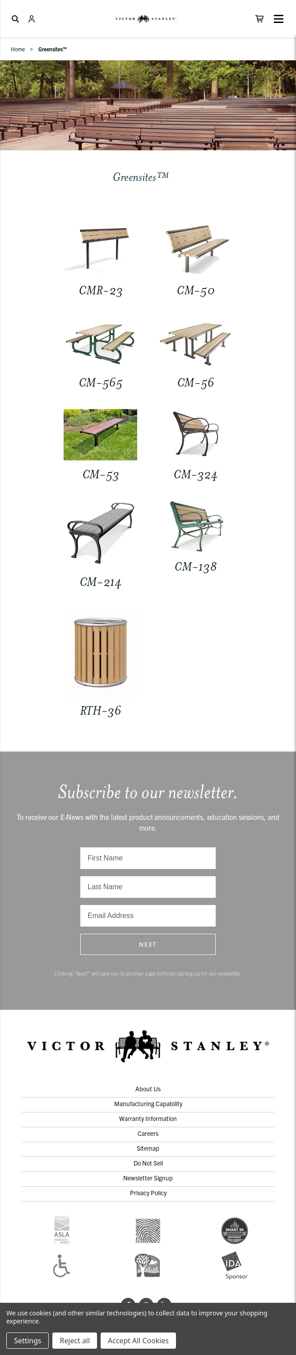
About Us (148, 1089)
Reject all (74, 1341)
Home (18, 48)
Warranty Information (148, 1118)
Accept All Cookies (138, 1341)
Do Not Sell (148, 1163)
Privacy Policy (148, 1192)
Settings (27, 1341)
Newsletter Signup (148, 1178)
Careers (148, 1133)
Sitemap (148, 1148)
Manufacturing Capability (148, 1103)
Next (148, 944)
